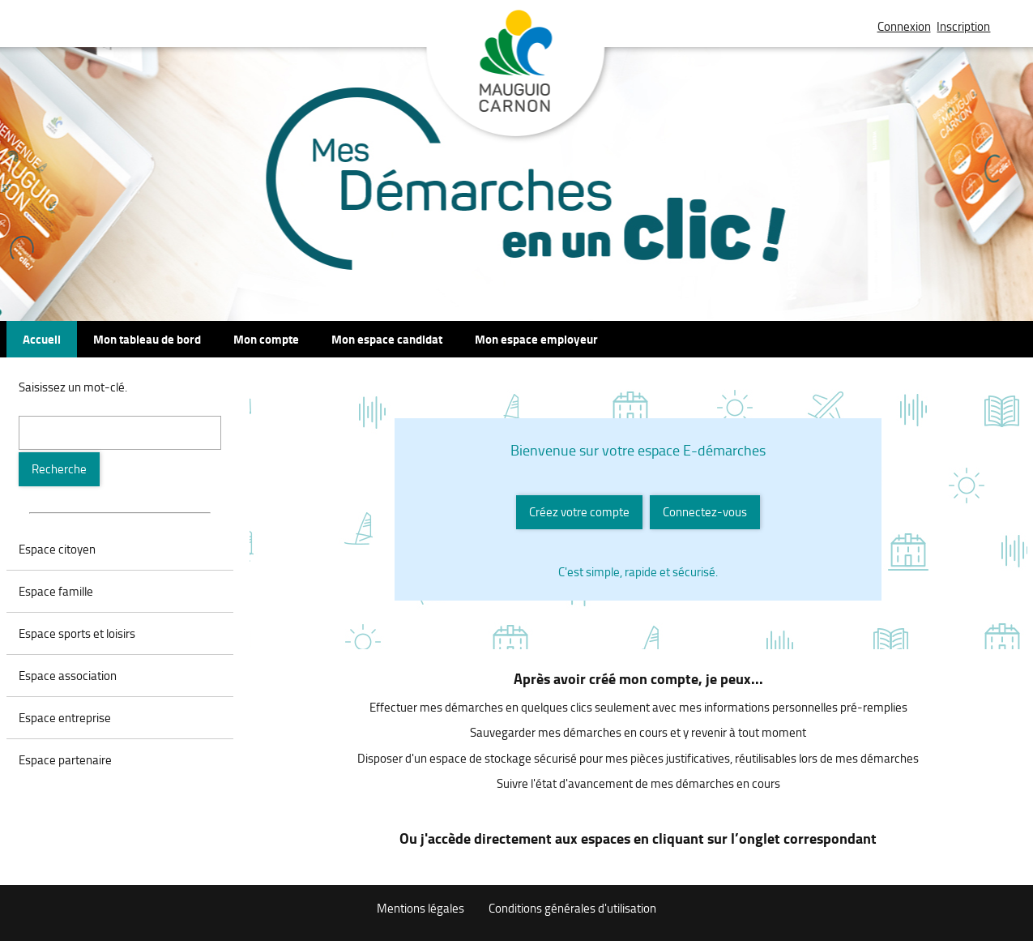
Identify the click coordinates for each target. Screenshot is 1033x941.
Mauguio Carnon (516, 75)
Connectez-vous (705, 511)
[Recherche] (59, 469)
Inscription (963, 26)
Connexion (904, 26)
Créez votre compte (579, 511)
